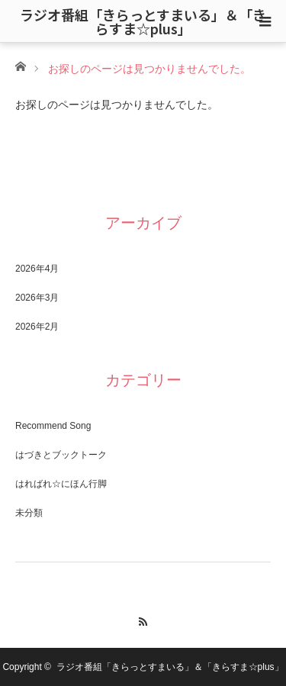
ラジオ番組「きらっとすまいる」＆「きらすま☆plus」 (143, 21)
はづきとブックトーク (61, 454)
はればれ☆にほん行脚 (61, 483)
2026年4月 (37, 268)
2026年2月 (37, 326)
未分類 (29, 512)
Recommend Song (53, 425)
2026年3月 (37, 297)
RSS (143, 619)
